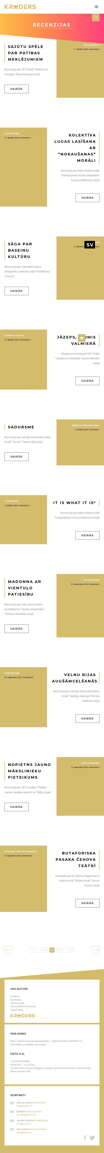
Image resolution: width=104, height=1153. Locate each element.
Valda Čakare (17, 1010)
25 (45, 950)
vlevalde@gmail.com (26, 1115)
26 (52, 950)
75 (72, 950)
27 (58, 950)
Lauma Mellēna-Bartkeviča (23, 1006)
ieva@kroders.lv (24, 1106)
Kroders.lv (15, 996)
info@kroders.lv (24, 1124)
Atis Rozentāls (17, 1003)
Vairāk (16, 89)
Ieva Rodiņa (16, 1000)
